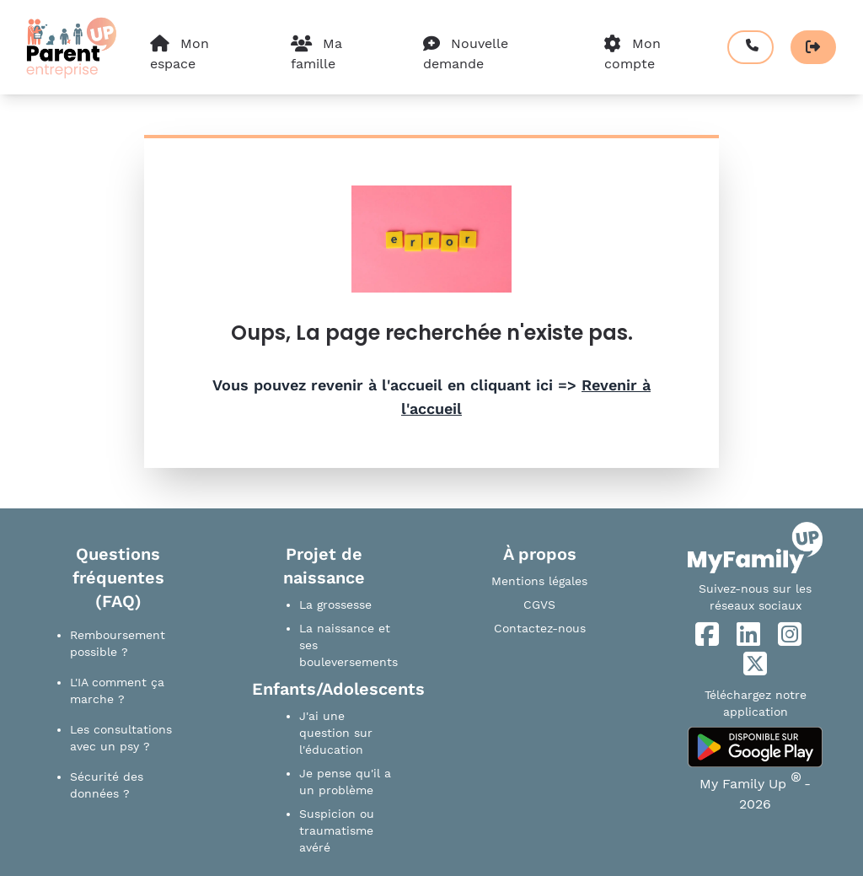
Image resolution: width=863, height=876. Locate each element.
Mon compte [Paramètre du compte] (632, 53)
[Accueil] (70, 47)
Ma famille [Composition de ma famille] (316, 53)
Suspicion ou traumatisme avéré (336, 830)
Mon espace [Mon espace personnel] (179, 53)
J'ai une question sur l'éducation (336, 732)
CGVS (539, 604)
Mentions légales (539, 581)
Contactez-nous (540, 628)
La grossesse (335, 604)
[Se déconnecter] (813, 47)
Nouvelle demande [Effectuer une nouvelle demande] (465, 53)
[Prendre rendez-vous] (750, 47)
